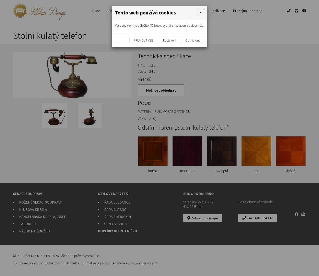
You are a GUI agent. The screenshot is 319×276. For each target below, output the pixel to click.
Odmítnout (192, 40)
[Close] (200, 12)
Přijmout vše (143, 40)
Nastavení (169, 40)
